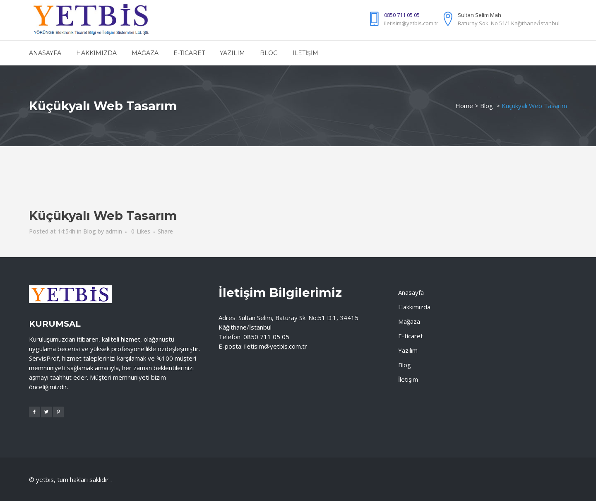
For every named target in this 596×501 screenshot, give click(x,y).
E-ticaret (410, 336)
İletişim (408, 379)
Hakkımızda (414, 307)
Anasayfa (411, 292)
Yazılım (408, 350)
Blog (486, 105)
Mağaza (409, 321)
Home (464, 105)
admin (114, 231)
